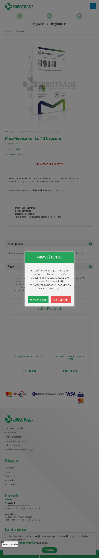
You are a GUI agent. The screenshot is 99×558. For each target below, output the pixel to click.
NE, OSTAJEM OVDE (60, 299)
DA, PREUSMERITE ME (38, 299)
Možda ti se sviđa (10, 544)
